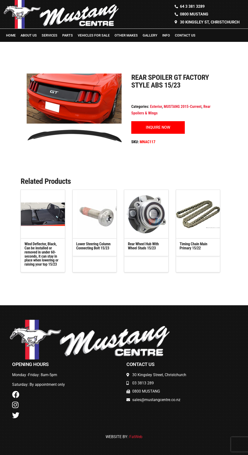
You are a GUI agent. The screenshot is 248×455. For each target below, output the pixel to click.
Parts (67, 35)
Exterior (156, 106)
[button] (33, 80)
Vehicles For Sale (94, 35)
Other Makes (126, 35)
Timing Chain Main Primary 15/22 (193, 246)
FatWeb (135, 436)
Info (166, 35)
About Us (29, 35)
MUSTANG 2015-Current (183, 106)
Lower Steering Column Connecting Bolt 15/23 (93, 246)
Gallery (150, 35)
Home (11, 35)
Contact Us (185, 35)
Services (49, 35)
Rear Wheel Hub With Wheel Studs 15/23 (143, 246)
